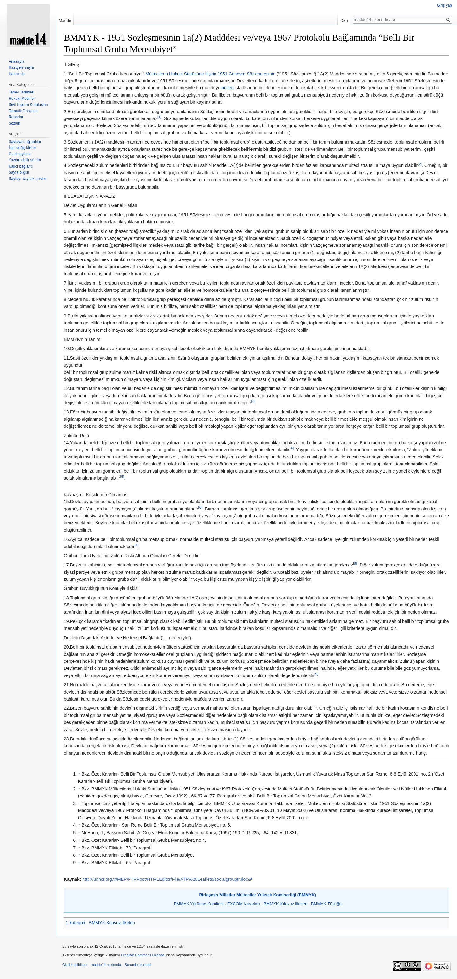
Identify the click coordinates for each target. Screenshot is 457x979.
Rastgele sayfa (21, 67)
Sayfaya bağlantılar (25, 141)
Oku (344, 20)
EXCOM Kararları (243, 903)
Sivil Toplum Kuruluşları (28, 104)
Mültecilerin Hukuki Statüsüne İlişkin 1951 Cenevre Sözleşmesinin (210, 73)
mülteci (227, 87)
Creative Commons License (142, 955)
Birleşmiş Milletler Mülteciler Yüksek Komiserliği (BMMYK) (257, 895)
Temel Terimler (21, 92)
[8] (355, 563)
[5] (122, 476)
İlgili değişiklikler (22, 147)
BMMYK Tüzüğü (326, 903)
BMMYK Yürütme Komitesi (198, 903)
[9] (316, 674)
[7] (137, 545)
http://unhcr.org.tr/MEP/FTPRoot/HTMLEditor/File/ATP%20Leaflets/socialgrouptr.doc (165, 879)
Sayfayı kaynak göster (27, 178)
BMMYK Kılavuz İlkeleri (285, 903)
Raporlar (16, 117)
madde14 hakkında (106, 965)
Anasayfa (16, 61)
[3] (253, 401)
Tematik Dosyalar (23, 111)
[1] (159, 117)
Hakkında (17, 74)
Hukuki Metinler (22, 98)
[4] (291, 448)
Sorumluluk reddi (138, 965)
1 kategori (75, 922)
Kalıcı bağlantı (21, 166)
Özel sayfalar (20, 154)
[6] (200, 507)
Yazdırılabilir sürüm (25, 160)
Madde (65, 20)
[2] (420, 164)
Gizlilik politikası (74, 965)
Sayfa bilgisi (19, 172)
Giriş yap (444, 5)
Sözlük (14, 123)
